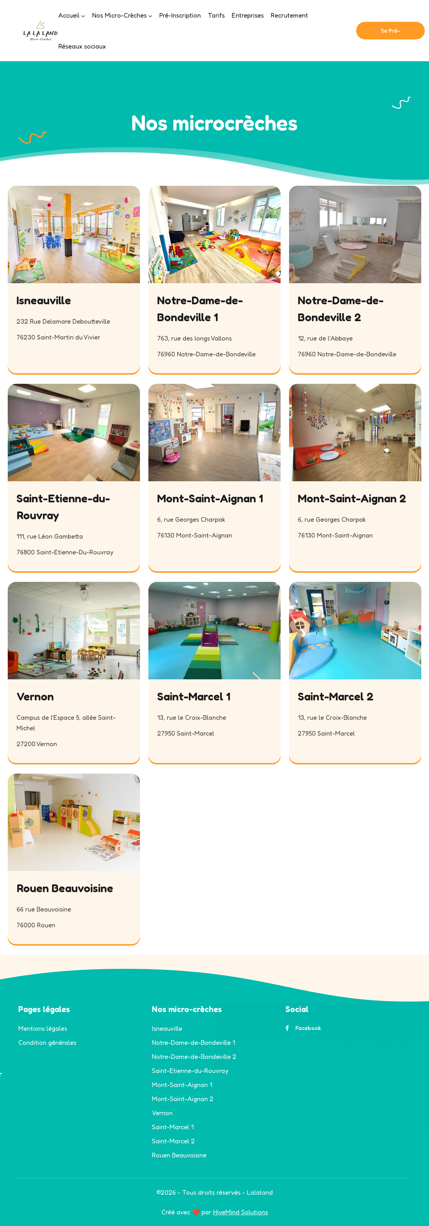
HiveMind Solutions (240, 1212)
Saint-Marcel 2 (335, 696)
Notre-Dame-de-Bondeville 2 (194, 1056)
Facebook (303, 1027)
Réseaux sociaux (82, 46)
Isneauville (44, 300)
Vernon (35, 696)
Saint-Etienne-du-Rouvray (190, 1070)
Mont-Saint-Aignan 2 (352, 498)
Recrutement (289, 15)
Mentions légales (42, 1028)
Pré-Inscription (180, 15)
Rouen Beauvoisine (65, 888)
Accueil (68, 15)
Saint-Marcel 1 (193, 696)
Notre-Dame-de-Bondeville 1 (193, 1042)
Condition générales (47, 1042)
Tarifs (216, 15)
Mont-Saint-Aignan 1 (210, 498)
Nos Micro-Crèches (119, 15)
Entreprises (248, 15)
